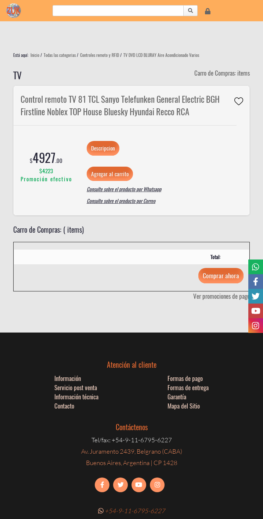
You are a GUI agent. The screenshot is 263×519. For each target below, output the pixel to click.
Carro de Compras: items (222, 72)
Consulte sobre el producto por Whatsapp (124, 189)
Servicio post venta (75, 387)
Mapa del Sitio (183, 405)
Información (67, 378)
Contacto (64, 405)
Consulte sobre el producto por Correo (121, 200)
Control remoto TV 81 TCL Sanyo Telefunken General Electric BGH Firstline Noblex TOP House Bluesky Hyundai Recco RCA (120, 105)
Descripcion (103, 148)
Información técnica (76, 396)
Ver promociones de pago (221, 296)
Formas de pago (185, 378)
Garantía (176, 396)
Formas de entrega (188, 387)
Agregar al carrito (110, 174)
